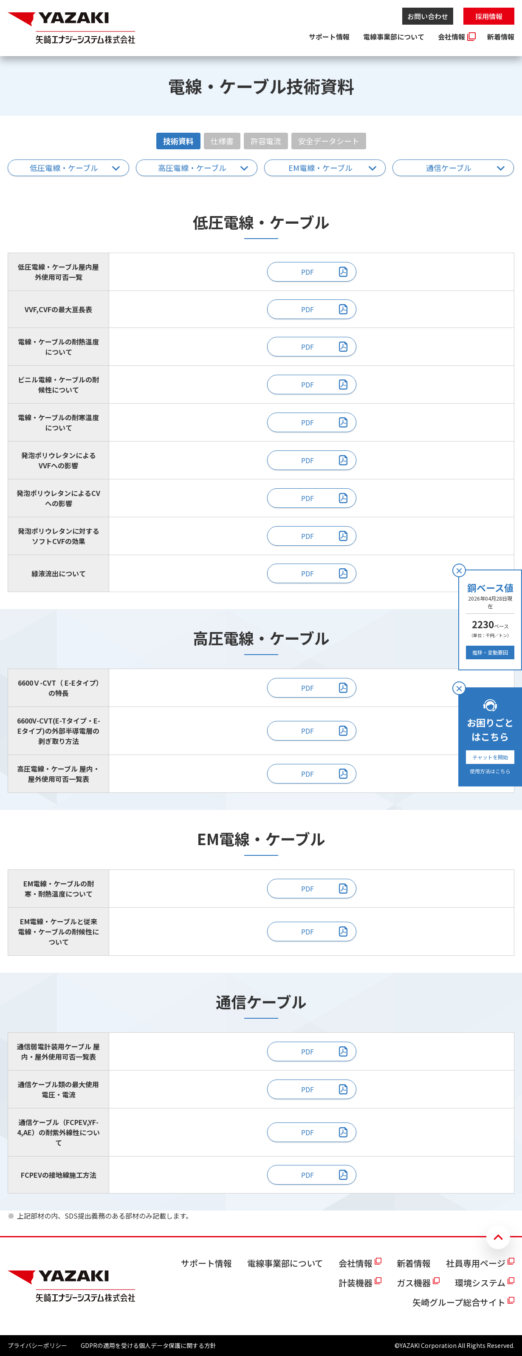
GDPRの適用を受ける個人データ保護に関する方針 (148, 1345)
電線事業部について (393, 36)
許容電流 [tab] (266, 140)
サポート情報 (329, 36)
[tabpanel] (261, 682)
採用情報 (488, 16)
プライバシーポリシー (37, 1345)
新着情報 (500, 36)
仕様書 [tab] (222, 140)
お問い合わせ (427, 16)
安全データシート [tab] (328, 140)
